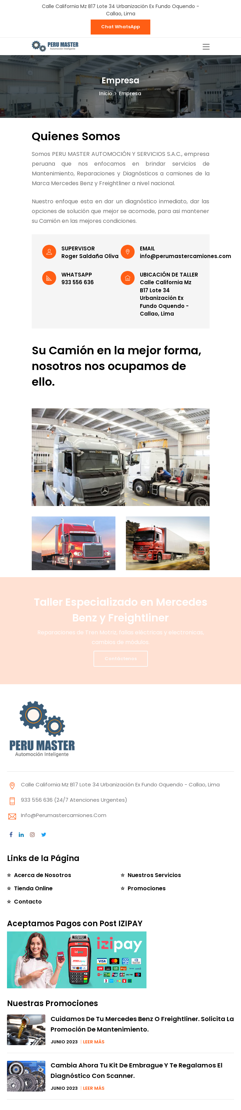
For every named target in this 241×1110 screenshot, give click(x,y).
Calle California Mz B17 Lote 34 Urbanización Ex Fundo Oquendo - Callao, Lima (120, 10)
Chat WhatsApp (120, 26)
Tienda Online (33, 888)
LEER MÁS (94, 1042)
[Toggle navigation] (206, 47)
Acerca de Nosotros (42, 875)
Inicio (105, 93)
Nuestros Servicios (154, 875)
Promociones (147, 888)
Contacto (28, 902)
